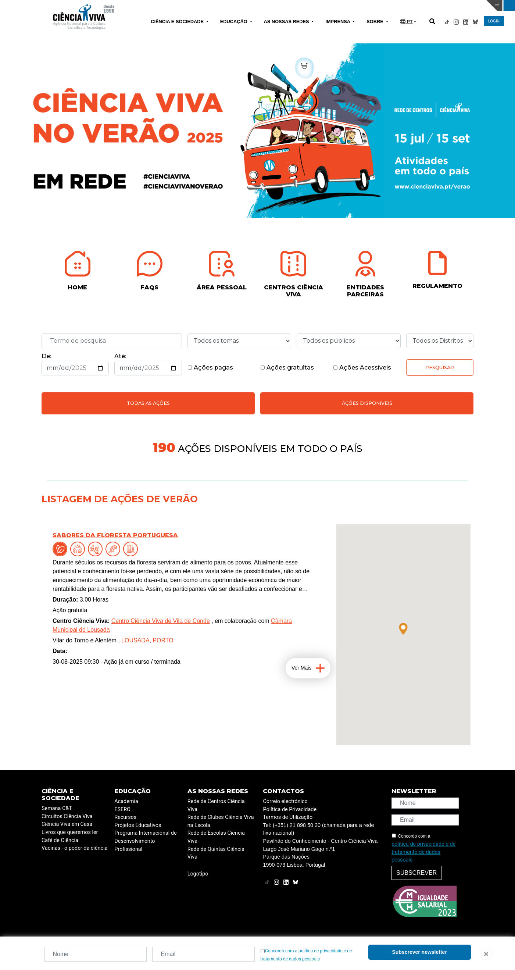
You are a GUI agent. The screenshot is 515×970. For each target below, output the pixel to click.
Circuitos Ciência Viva (67, 816)
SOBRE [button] (375, 21)
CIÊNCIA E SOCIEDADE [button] (178, 21)
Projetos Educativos (137, 825)
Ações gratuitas (287, 367)
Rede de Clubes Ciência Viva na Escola (220, 821)
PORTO (163, 640)
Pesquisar (439, 367)
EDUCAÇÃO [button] (234, 21)
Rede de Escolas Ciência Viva (216, 837)
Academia (126, 801)
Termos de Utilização (287, 817)
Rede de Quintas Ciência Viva (215, 853)
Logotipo (197, 874)
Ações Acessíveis (362, 367)
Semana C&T (57, 808)
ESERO (122, 809)
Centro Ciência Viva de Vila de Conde (160, 621)
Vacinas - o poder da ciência (74, 848)
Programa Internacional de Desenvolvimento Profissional (145, 841)
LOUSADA (135, 640)
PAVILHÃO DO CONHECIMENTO (227, 4)
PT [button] (406, 21)
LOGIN (494, 21)
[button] (403, 629)
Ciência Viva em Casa (67, 824)
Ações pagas (210, 367)
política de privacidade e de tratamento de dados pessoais (423, 852)
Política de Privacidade (289, 809)
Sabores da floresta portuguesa (115, 535)
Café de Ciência (60, 840)
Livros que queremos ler (70, 832)
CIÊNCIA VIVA (342, 5)
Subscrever (416, 873)
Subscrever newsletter (419, 952)
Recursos (125, 817)
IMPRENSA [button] (338, 21)
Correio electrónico (285, 801)
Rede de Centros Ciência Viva (216, 805)
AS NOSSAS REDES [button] (287, 21)
